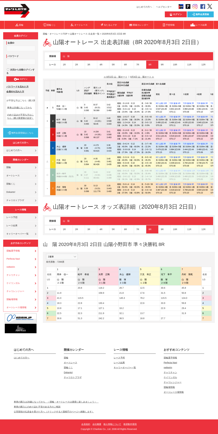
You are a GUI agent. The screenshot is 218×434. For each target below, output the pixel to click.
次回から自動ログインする (20, 71)
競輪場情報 (12, 299)
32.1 (121, 313)
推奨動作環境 (130, 424)
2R (76, 64)
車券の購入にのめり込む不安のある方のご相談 (37, 406)
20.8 (80, 288)
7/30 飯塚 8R (174, 184)
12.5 (142, 288)
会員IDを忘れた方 (15, 91)
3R (88, 64)
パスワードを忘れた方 (17, 86)
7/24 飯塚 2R (202, 144)
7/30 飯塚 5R (174, 117)
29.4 (184, 308)
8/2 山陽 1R (161, 130)
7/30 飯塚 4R (174, 103)
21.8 (121, 293)
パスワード (13, 56)
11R (189, 64)
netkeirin (11, 267)
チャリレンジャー (15, 291)
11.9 (59, 293)
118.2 (101, 288)
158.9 (101, 293)
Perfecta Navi (13, 259)
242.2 (101, 318)
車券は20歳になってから (19, 107)
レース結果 (11, 225)
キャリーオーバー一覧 (17, 233)
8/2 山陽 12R (161, 184)
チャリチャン (13, 275)
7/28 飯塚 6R (202, 184)
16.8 (142, 318)
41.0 (59, 298)
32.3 (80, 313)
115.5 (80, 298)
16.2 (121, 308)
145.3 (122, 298)
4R (101, 64)
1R (64, 64)
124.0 (184, 298)
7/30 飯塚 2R (174, 130)
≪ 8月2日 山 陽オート (115, 77)
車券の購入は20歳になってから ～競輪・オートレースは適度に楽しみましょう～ (56, 402)
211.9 (101, 313)
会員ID (11, 43)
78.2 (142, 298)
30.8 (59, 318)
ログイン (20, 79)
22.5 (59, 313)
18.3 (59, 303)
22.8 (80, 303)
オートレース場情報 (17, 307)
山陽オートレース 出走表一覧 (84, 34)
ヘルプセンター (164, 7)
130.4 (101, 303)
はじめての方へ (144, 7)
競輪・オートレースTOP (55, 34)
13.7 (142, 313)
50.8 (184, 293)
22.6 (142, 303)
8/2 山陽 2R (161, 117)
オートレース (13, 175)
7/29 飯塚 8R (188, 157)
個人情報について (112, 424)
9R (162, 64)
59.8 (184, 303)
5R (113, 64)
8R (150, 64)
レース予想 (11, 217)
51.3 (80, 318)
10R (175, 64)
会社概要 (96, 424)
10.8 (59, 308)
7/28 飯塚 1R (202, 130)
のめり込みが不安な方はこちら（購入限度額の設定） (20, 116)
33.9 (163, 303)
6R (125, 64)
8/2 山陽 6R (161, 157)
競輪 (8, 167)
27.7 (163, 318)
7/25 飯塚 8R (188, 144)
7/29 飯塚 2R (188, 103)
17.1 (80, 308)
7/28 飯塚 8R (202, 117)
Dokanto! (10, 192)
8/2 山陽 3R (161, 144)
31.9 (184, 313)
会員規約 (85, 424)
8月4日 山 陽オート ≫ (142, 77)
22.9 (163, 308)
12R (203, 64)
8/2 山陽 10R (161, 103)
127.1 (101, 308)
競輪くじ (10, 183)
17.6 (142, 293)
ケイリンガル (13, 283)
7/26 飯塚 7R (174, 144)
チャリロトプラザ (15, 200)
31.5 (163, 293)
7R (137, 64)
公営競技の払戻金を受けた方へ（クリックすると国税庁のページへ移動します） (54, 411)
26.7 (121, 288)
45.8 (184, 288)
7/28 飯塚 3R (202, 103)
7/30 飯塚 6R (174, 157)
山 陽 (66, 56)
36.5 (121, 318)
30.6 (163, 288)
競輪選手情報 (13, 250)
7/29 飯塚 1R (188, 117)
